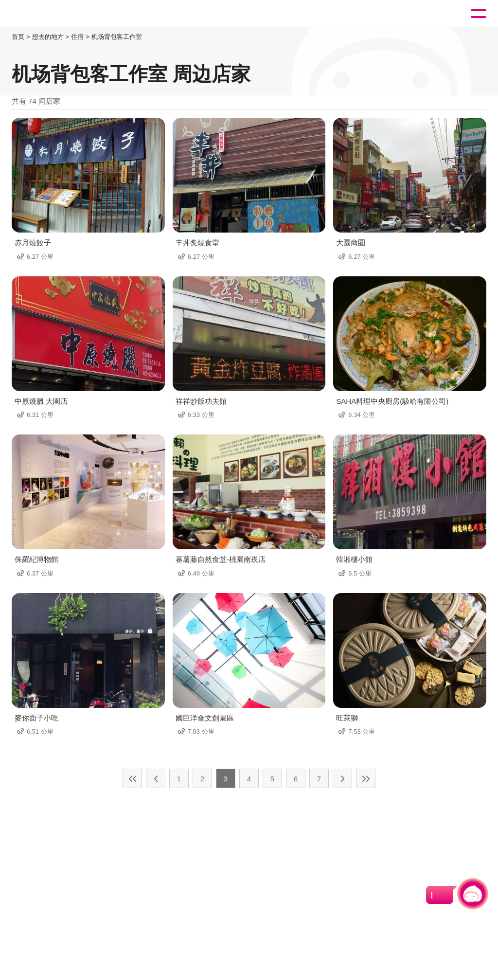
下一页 (342, 778)
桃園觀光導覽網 (48, 13)
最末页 (365, 778)
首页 (18, 36)
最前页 (132, 778)
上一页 (155, 778)
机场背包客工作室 (116, 36)
